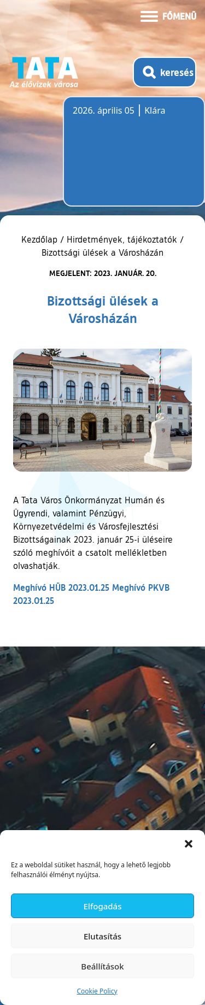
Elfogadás (103, 906)
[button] (188, 843)
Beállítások (102, 966)
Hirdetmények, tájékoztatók (122, 239)
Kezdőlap (40, 239)
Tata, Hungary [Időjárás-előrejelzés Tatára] (134, 158)
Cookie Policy (97, 991)
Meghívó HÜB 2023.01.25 (61, 587)
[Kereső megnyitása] (164, 72)
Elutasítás (102, 936)
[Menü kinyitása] (168, 15)
